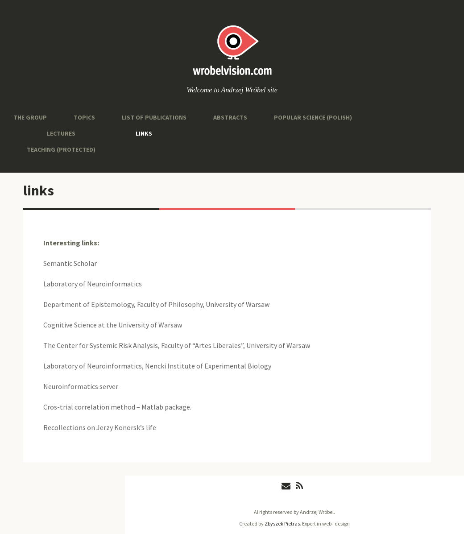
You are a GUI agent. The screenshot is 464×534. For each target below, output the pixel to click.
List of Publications (154, 117)
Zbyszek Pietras (282, 523)
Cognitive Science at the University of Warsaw (112, 324)
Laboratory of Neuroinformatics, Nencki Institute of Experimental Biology (157, 365)
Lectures (61, 133)
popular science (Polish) (313, 117)
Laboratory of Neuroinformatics (92, 283)
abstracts (230, 117)
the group (30, 117)
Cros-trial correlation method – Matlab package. (117, 406)
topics (84, 117)
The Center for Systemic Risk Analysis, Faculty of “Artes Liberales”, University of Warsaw (176, 345)
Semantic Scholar (70, 263)
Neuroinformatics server (80, 386)
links (144, 133)
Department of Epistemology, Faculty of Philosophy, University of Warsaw (156, 304)
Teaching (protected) (61, 149)
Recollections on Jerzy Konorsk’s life (99, 427)
